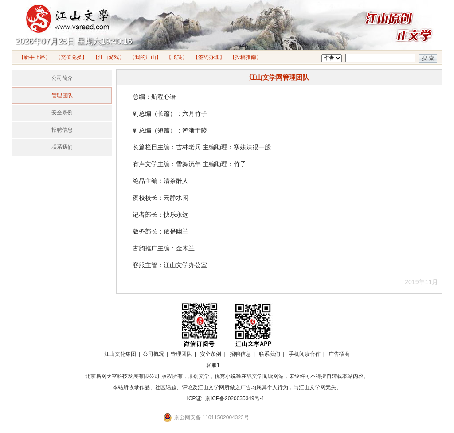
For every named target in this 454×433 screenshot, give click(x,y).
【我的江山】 (145, 57)
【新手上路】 (35, 57)
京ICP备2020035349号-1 (234, 398)
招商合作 (237, 365)
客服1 (213, 365)
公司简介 (62, 78)
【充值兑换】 (71, 57)
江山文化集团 (120, 354)
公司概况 (153, 354)
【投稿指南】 (246, 57)
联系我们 (62, 147)
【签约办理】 (209, 57)
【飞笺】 (177, 57)
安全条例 (62, 112)
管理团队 (62, 95)
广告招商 (339, 354)
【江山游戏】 (109, 57)
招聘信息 (62, 130)
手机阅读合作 (305, 354)
